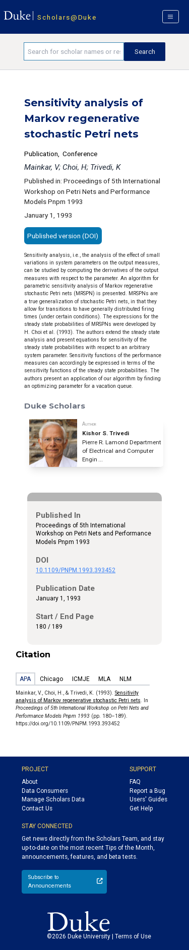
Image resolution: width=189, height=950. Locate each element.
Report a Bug (147, 790)
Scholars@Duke (66, 17)
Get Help (141, 808)
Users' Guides (148, 799)
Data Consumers (45, 790)
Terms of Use (133, 936)
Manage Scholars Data (53, 799)
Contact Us (37, 808)
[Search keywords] (74, 51)
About (30, 781)
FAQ (135, 781)
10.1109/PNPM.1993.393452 (75, 570)
